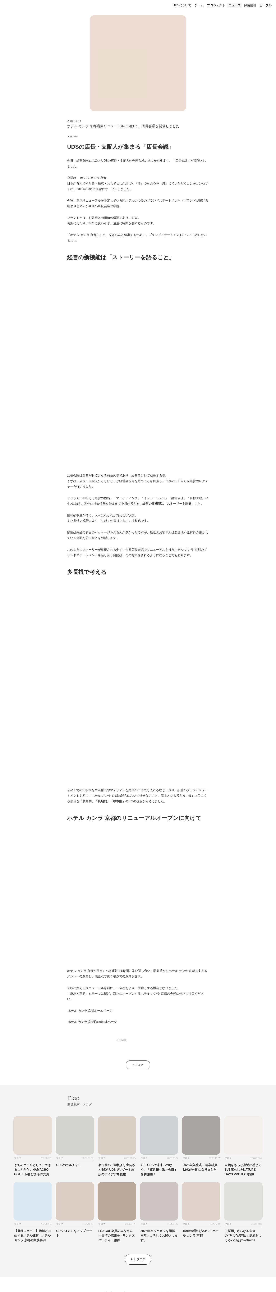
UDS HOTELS (165, 1201)
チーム (199, 5)
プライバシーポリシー (137, 1201)
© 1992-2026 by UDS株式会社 (138, 1283)
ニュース (234, 5)
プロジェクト (216, 5)
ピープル (266, 5)
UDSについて (181, 5)
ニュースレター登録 (138, 1250)
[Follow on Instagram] (128, 1270)
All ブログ (138, 1167)
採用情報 (250, 5)
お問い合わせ (109, 1201)
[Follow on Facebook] (138, 1270)
